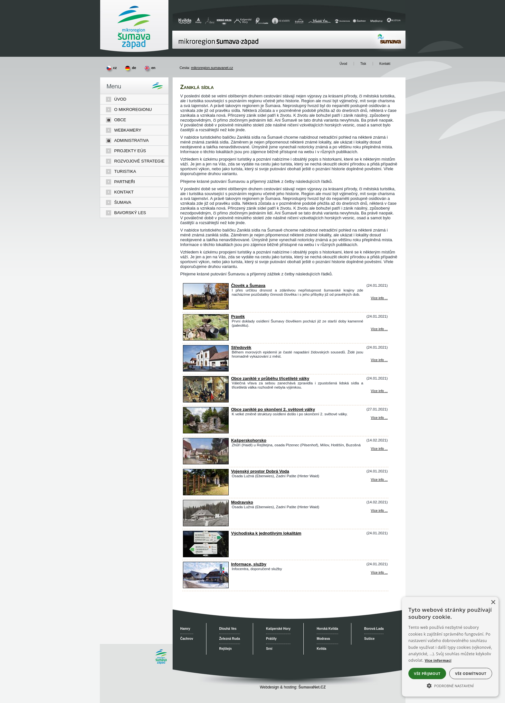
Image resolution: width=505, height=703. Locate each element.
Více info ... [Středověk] (379, 360)
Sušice (369, 638)
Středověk (241, 347)
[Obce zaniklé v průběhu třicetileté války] (206, 401)
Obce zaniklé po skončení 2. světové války (273, 409)
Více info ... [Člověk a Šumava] (379, 298)
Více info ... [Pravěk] (379, 329)
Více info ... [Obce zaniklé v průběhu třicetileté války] (379, 391)
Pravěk (238, 316)
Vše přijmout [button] (427, 673)
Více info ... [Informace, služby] (379, 572)
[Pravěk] (206, 339)
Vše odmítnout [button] (470, 673)
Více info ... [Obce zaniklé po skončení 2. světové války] (379, 418)
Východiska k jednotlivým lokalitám (266, 533)
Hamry (185, 628)
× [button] (493, 602)
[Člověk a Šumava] (206, 308)
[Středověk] (206, 370)
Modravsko (242, 502)
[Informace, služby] (206, 586)
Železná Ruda (229, 638)
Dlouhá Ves (228, 628)
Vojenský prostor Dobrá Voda (260, 471)
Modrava (323, 638)
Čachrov (186, 638)
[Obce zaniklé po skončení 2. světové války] (206, 432)
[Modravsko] (206, 524)
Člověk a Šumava (248, 285)
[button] (450, 685)
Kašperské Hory (278, 628)
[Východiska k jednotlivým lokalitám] (206, 555)
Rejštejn (225, 648)
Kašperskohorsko (248, 440)
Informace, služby (248, 564)
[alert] (450, 647)
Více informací (438, 660)
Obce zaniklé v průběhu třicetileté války (270, 378)
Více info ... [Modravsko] (379, 510)
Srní (269, 648)
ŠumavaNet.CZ (312, 687)
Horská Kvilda (327, 628)
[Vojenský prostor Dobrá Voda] (206, 493)
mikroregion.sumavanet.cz (212, 68)
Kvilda (321, 648)
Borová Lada (374, 628)
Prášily (271, 638)
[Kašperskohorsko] (206, 462)
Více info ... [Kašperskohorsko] (379, 449)
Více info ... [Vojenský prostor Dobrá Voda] (379, 479)
